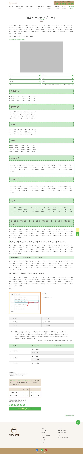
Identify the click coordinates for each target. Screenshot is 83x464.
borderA (13, 87)
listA (12, 82)
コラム (43, 452)
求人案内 (44, 447)
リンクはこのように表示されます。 (18, 41)
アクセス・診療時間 (47, 444)
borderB (46, 87)
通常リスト (46, 78)
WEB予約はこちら (25, 419)
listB (45, 82)
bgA (12, 92)
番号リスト (13, 78)
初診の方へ (45, 442)
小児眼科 (60, 444)
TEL (80, 223)
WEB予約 (80, 240)
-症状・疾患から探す (63, 442)
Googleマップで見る (69, 424)
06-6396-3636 (19, 415)
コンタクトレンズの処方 (64, 447)
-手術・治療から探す (63, 440)
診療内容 (60, 437)
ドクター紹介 (45, 440)
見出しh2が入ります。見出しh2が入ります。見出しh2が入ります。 (57, 93)
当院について (45, 437)
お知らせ (44, 449)
